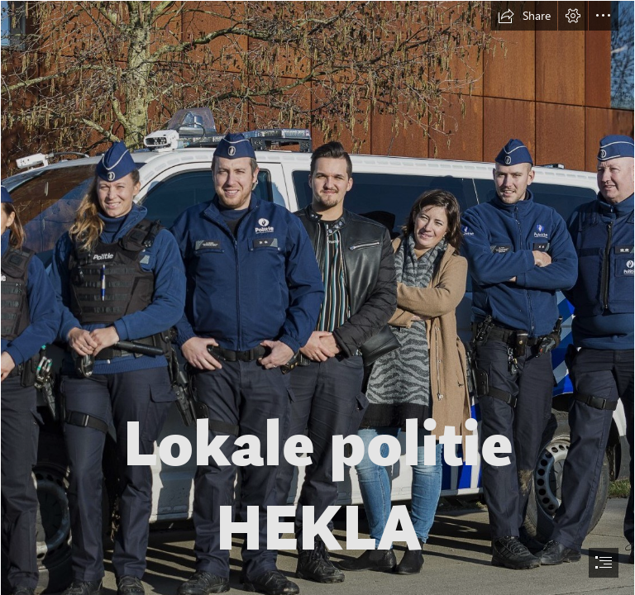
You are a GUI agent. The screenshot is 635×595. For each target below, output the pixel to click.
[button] (524, 16)
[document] (317, 297)
